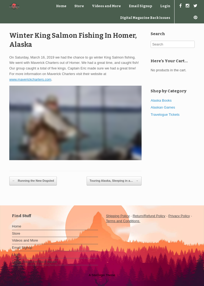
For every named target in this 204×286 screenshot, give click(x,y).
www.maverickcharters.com (30, 79)
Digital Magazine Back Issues (145, 18)
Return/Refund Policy (149, 216)
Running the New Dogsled (33, 181)
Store (79, 6)
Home (61, 6)
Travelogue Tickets (165, 115)
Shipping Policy (118, 216)
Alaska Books (161, 100)
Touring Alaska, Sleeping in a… (114, 181)
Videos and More (106, 6)
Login (165, 6)
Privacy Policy (179, 216)
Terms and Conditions (123, 221)
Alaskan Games (163, 107)
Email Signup (140, 6)
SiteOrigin (98, 275)
